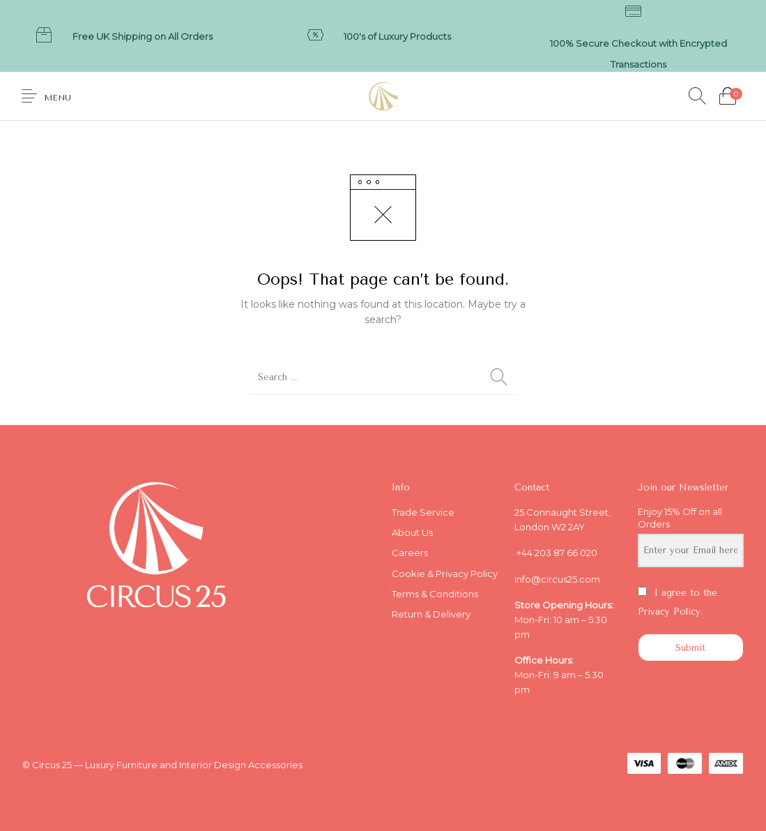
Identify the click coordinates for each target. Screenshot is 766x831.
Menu (57, 98)
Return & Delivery (431, 614)
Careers (410, 552)
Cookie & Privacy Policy (445, 573)
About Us (412, 532)
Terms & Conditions (435, 593)
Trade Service (423, 512)
